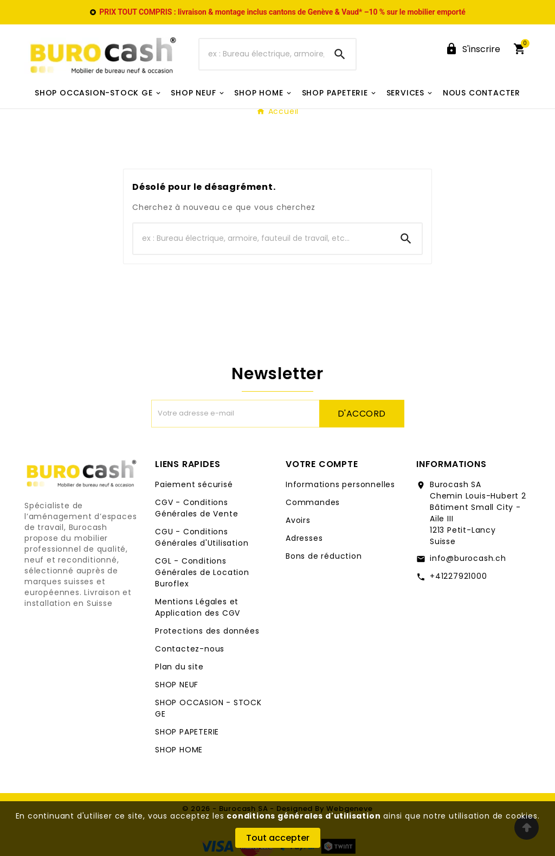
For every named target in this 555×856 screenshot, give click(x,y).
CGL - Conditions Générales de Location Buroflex (202, 572)
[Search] (340, 54)
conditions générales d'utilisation (303, 815)
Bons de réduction (324, 556)
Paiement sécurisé (194, 484)
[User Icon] (472, 49)
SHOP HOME (179, 749)
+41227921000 (458, 576)
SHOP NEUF (176, 684)
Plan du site (179, 666)
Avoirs (298, 520)
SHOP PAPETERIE (187, 731)
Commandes (313, 502)
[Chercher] (261, 54)
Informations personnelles (340, 484)
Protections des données (207, 630)
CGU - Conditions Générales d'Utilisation (201, 537)
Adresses (304, 538)
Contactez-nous (189, 648)
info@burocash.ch (468, 558)
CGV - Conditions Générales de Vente (196, 508)
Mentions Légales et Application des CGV (197, 607)
